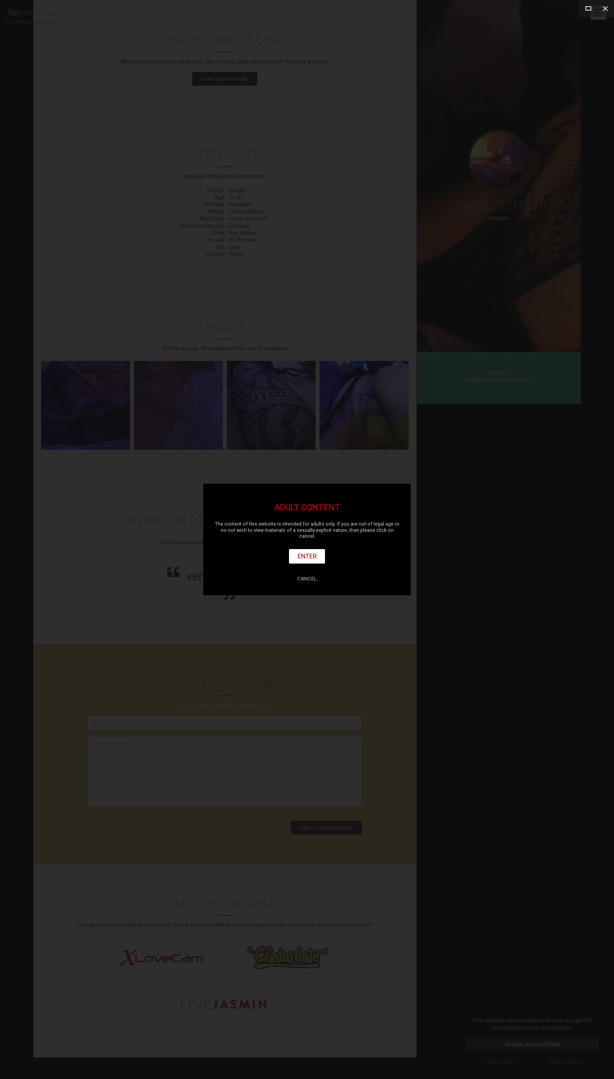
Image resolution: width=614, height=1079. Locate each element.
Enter (307, 556)
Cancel (307, 579)
